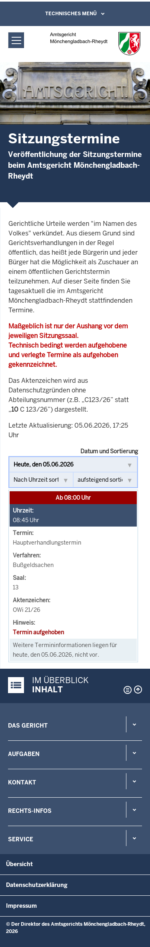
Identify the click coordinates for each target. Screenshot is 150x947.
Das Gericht (28, 725)
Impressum (21, 905)
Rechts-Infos (30, 810)
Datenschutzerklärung (37, 885)
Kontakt (22, 782)
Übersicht (19, 864)
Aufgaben (24, 754)
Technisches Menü (71, 13)
